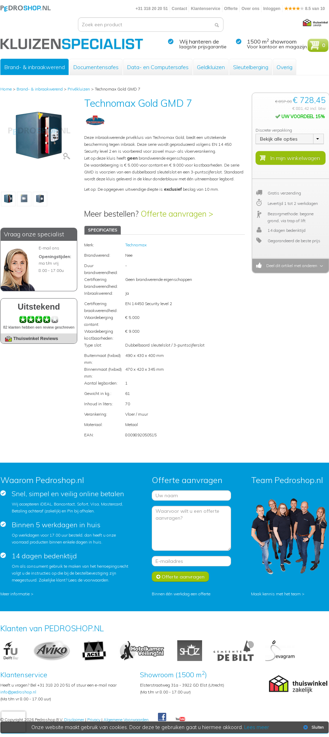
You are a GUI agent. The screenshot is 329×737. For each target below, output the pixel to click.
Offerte (231, 8)
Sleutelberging (250, 67)
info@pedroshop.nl (18, 692)
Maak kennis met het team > (278, 593)
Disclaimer (74, 719)
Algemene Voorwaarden (126, 719)
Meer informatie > (16, 593)
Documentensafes (96, 67)
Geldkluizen (211, 67)
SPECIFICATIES (102, 230)
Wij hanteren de (199, 41)
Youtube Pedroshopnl (180, 719)
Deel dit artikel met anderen (290, 265)
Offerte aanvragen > (177, 214)
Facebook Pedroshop (162, 717)
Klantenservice (205, 8)
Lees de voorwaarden (88, 580)
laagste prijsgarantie (203, 47)
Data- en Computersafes (158, 67)
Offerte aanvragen (180, 577)
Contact (179, 8)
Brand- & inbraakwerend (34, 67)
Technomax (136, 244)
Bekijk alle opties (279, 139)
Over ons (250, 8)
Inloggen (271, 8)
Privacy (93, 719)
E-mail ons (49, 248)
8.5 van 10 (304, 8)
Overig (284, 67)
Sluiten (313, 727)
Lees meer (256, 727)
